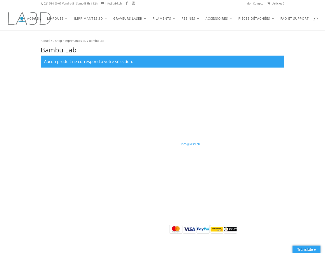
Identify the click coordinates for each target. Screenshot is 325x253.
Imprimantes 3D (88, 19)
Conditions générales (122, 124)
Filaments (162, 19)
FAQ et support (294, 19)
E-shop (57, 41)
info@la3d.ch (190, 144)
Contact (112, 119)
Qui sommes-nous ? (121, 114)
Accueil (34, 19)
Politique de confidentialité (126, 130)
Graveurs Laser (127, 19)
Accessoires (217, 19)
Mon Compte (254, 3)
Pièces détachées (53, 135)
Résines (188, 19)
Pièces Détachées (254, 19)
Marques (55, 19)
